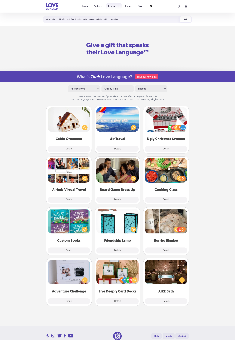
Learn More (113, 19)
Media (169, 336)
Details (69, 149)
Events (128, 6)
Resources (113, 6)
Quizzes (98, 6)
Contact (182, 336)
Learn (85, 6)
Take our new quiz (146, 76)
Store (141, 6)
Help (156, 336)
